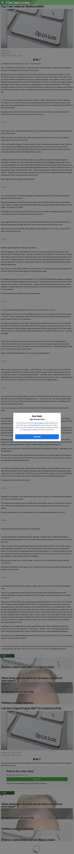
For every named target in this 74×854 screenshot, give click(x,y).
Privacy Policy (34, 425)
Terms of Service (38, 423)
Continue (36, 437)
